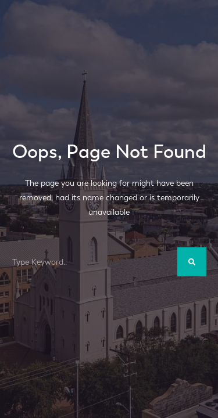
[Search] (191, 261)
